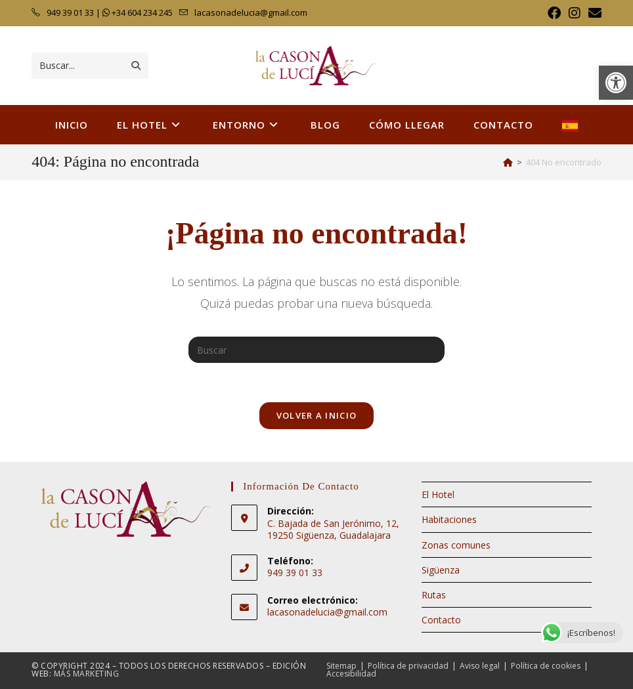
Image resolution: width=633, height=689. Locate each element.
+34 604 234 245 (143, 12)
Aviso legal (480, 665)
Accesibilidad (351, 673)
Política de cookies (545, 665)
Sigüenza (441, 570)
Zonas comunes (456, 545)
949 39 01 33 (69, 12)
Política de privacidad (408, 665)
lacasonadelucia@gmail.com (250, 12)
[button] (616, 83)
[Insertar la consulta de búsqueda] (316, 350)
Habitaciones (449, 519)
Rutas (434, 595)
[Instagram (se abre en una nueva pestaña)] (574, 13)
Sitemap (341, 665)
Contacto (441, 620)
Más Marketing (87, 673)
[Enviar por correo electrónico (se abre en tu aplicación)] (592, 13)
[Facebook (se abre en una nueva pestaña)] (554, 13)
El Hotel (438, 494)
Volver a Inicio (316, 415)
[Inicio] (508, 162)
